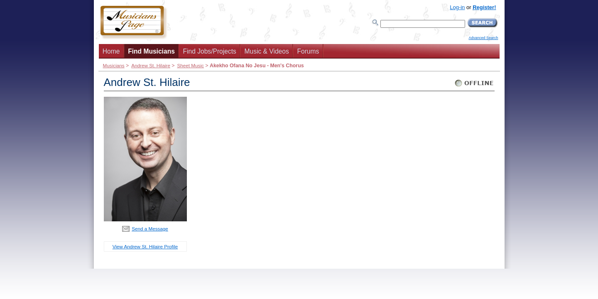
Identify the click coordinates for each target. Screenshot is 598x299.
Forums (308, 51)
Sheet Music (190, 65)
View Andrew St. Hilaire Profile (145, 246)
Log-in (457, 7)
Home (111, 51)
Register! (484, 7)
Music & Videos (267, 51)
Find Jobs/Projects (209, 51)
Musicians (114, 65)
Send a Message (150, 228)
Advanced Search (483, 38)
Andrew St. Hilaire (150, 65)
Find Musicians (151, 51)
